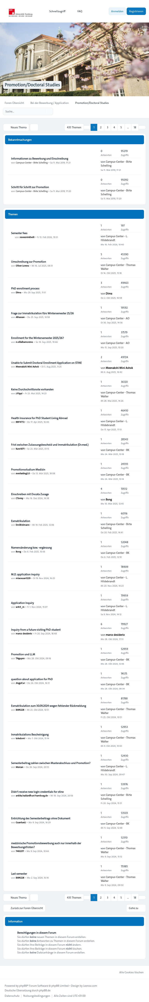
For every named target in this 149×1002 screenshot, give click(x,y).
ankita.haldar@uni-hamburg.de (32, 795)
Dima (18, 292)
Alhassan (20, 317)
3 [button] (107, 127)
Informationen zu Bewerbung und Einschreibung (39, 158)
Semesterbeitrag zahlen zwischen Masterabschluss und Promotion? (50, 763)
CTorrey (19, 497)
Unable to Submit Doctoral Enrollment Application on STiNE (46, 363)
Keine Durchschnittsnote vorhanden (32, 389)
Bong (109, 499)
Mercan (19, 766)
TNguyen (20, 658)
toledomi (20, 738)
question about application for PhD (32, 679)
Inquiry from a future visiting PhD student (36, 629)
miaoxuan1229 (23, 578)
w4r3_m (20, 606)
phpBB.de (44, 990)
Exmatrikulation (20, 521)
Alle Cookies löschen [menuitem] (129, 972)
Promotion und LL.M (23, 654)
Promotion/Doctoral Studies (33, 85)
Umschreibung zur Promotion (28, 261)
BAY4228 (20, 709)
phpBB (23, 985)
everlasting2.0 (23, 473)
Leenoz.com (90, 985)
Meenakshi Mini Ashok (27, 366)
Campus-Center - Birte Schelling (32, 162)
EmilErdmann (22, 524)
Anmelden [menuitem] (117, 11)
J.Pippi (19, 393)
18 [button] (135, 127)
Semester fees (19, 233)
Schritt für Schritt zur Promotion (30, 187)
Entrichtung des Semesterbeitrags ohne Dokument (40, 818)
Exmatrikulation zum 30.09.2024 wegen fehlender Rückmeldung (48, 706)
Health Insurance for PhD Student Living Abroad (39, 418)
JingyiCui (20, 682)
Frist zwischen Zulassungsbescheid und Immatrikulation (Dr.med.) (49, 444)
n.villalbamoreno (24, 341)
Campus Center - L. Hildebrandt (114, 238)
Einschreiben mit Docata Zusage (30, 494)
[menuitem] (55, 11)
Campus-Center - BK (117, 450)
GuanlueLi (21, 822)
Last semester (19, 873)
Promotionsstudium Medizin (28, 469)
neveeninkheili (27, 236)
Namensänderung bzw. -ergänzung (31, 547)
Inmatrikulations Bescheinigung (30, 734)
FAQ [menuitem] (77, 11)
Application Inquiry (22, 603)
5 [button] (121, 127)
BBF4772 (20, 421)
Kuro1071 (20, 448)
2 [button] (100, 127)
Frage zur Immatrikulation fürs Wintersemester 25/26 (42, 313)
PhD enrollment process (25, 288)
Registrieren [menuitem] (136, 11)
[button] (142, 127)
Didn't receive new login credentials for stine (37, 792)
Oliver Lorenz (22, 265)
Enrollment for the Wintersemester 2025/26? (37, 338)
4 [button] (114, 127)
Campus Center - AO (117, 318)
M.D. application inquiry (25, 574)
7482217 (20, 850)
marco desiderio (24, 633)
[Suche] (42, 111)
